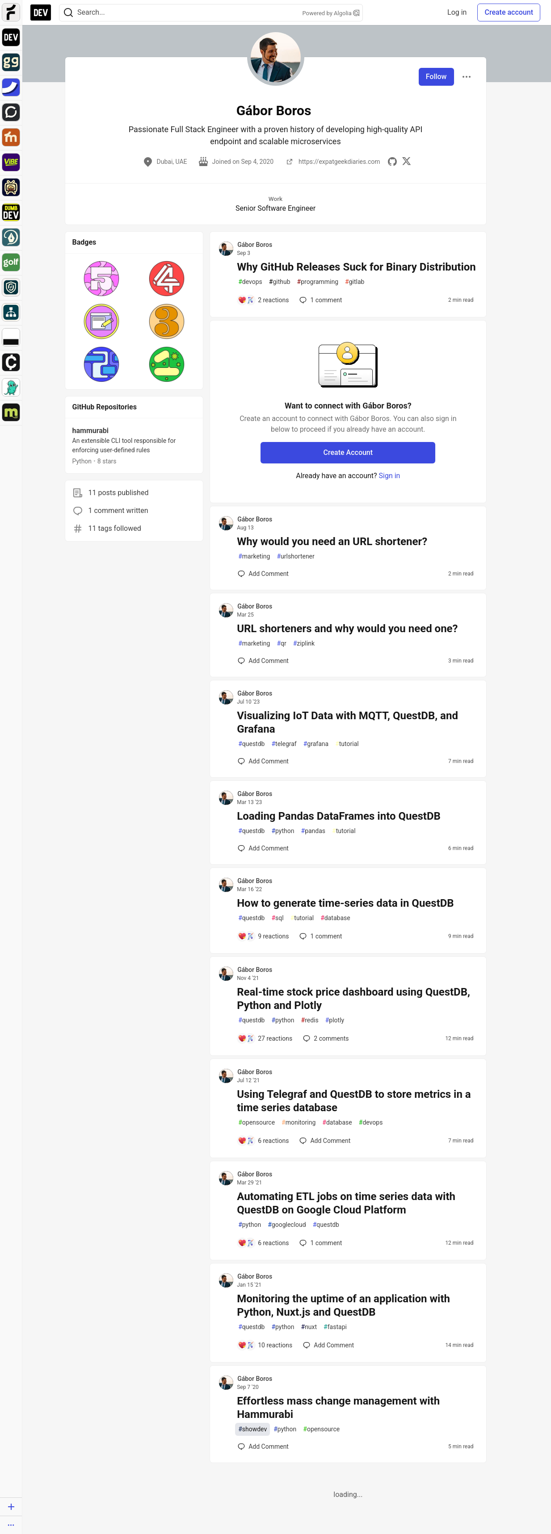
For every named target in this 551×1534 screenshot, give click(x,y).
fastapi (335, 1327)
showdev (252, 1429)
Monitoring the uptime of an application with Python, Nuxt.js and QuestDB (343, 1305)
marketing (254, 556)
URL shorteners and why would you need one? (347, 628)
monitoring (298, 1122)
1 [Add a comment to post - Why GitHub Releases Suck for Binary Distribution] (320, 300)
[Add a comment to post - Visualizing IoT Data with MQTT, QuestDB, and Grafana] (263, 761)
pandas (313, 831)
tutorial (347, 744)
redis (310, 1020)
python (282, 831)
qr (281, 643)
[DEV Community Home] (40, 12)
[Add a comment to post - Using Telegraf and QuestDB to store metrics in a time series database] (263, 1141)
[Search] (68, 12)
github (279, 282)
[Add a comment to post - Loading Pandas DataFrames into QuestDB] (263, 848)
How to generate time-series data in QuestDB (345, 903)
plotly (334, 1020)
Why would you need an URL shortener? (332, 541)
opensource (256, 1122)
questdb (251, 744)
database (335, 918)
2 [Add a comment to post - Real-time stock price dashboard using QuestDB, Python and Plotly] (325, 1038)
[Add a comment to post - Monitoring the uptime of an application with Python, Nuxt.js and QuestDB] (265, 1345)
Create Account (348, 452)
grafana (315, 744)
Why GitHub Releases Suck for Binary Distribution (356, 267)
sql (277, 918)
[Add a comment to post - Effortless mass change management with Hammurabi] (263, 1446)
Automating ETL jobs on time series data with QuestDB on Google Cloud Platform (346, 1203)
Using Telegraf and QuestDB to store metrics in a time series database (354, 1101)
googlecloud (287, 1225)
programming (318, 282)
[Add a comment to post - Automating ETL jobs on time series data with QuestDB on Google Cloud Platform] (263, 1243)
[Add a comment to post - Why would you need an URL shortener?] (263, 574)
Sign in (389, 475)
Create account (508, 12)
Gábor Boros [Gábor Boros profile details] (254, 244)
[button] (101, 278)
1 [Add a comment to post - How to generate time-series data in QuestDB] (320, 936)
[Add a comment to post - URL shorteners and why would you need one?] (263, 661)
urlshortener (295, 556)
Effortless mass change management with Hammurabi (338, 1408)
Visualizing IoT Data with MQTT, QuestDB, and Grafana (347, 722)
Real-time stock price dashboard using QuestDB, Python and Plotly (353, 999)
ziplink (304, 643)
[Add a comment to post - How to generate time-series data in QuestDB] (263, 936)
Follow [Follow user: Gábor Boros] (436, 76)
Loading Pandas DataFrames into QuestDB (339, 816)
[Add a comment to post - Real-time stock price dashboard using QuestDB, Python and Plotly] (265, 1038)
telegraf (283, 744)
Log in (457, 12)
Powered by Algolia (330, 13)
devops (250, 282)
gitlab (354, 282)
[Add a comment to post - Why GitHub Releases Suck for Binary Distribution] (263, 300)
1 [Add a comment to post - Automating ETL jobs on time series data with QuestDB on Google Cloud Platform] (320, 1243)
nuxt (309, 1327)
